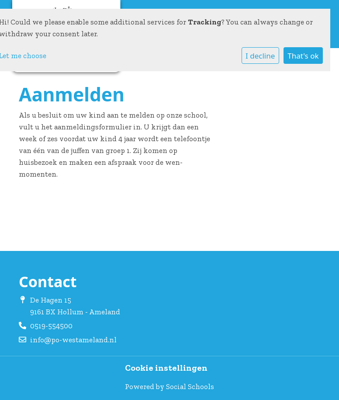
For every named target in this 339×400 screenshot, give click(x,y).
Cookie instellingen (166, 368)
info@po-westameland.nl (73, 339)
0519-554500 (51, 325)
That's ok (302, 56)
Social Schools (190, 386)
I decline (260, 56)
